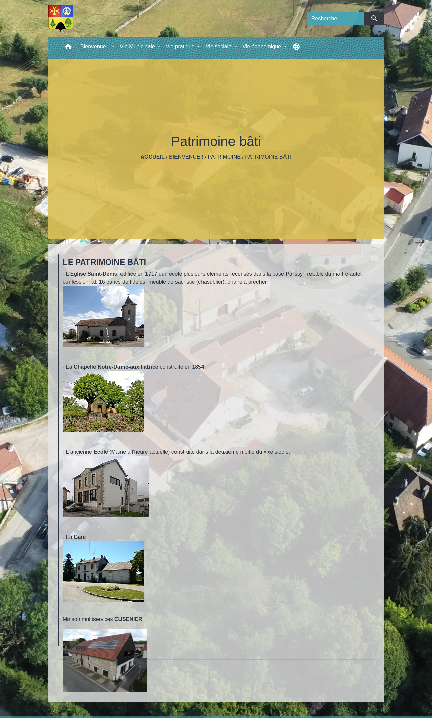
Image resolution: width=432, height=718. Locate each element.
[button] (68, 48)
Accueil (153, 157)
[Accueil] (60, 18)
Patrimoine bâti (268, 157)
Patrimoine (224, 157)
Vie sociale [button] (219, 46)
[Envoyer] (374, 18)
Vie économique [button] (263, 46)
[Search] (335, 18)
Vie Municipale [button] (138, 46)
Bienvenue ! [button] (95, 46)
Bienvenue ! (186, 157)
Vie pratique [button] (181, 46)
